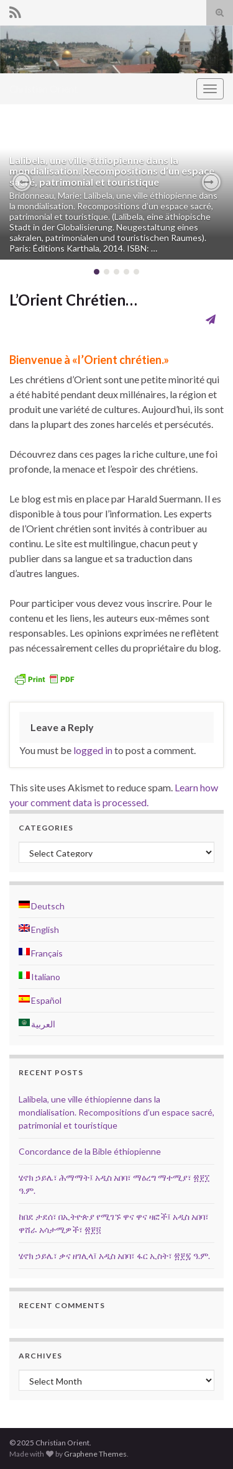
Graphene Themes (95, 1453)
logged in (92, 750)
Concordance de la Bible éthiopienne (90, 1151)
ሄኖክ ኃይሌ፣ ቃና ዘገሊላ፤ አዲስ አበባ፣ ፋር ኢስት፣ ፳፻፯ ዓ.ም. (114, 1255)
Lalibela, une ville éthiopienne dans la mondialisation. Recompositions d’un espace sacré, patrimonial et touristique (111, 171)
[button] (21, 182)
